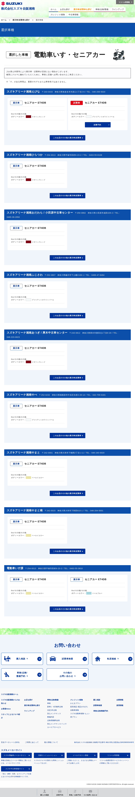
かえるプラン (75, 703)
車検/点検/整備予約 (100, 711)
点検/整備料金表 (53, 720)
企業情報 (119, 700)
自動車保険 (74, 710)
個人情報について (51, 742)
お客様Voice (6, 709)
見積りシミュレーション (47, 755)
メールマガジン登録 (80, 755)
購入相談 (96, 700)
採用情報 (119, 705)
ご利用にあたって (32, 742)
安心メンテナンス (54, 714)
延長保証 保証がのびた (79, 707)
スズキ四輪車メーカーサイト (15, 755)
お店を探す (28, 700)
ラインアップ (29, 711)
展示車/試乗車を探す (21, 20)
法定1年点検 (52, 710)
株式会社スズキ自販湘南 (18, 8)
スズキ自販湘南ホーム (9, 694)
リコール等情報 (113, 755)
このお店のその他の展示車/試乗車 (67, 138)
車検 (49, 703)
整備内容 (50, 717)
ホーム (4, 20)
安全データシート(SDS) (10, 742)
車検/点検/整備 (52, 700)
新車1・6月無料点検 (55, 707)
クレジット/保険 (76, 700)
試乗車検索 (97, 705)
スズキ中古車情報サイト (14, 769)
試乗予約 (97, 125)
